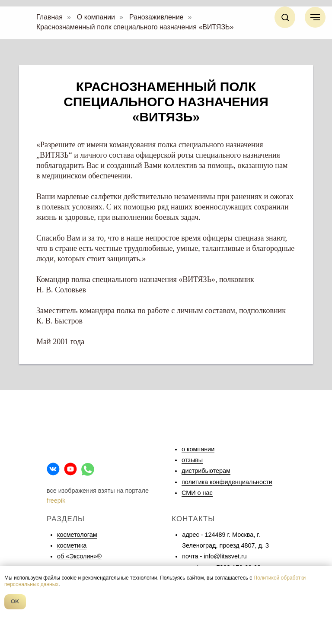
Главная (49, 17)
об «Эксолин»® (79, 556)
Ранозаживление (156, 17)
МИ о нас (199, 492)
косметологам (77, 534)
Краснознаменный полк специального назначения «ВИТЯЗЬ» (134, 27)
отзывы (192, 459)
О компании (96, 17)
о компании (198, 449)
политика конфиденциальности (227, 482)
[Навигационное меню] (315, 17)
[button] (285, 17)
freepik (56, 500)
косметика (71, 545)
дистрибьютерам (206, 470)
